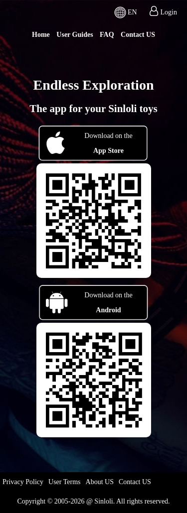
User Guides (74, 34)
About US (100, 482)
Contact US (138, 34)
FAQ (107, 34)
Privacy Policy (22, 482)
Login (169, 12)
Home (41, 34)
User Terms (64, 482)
